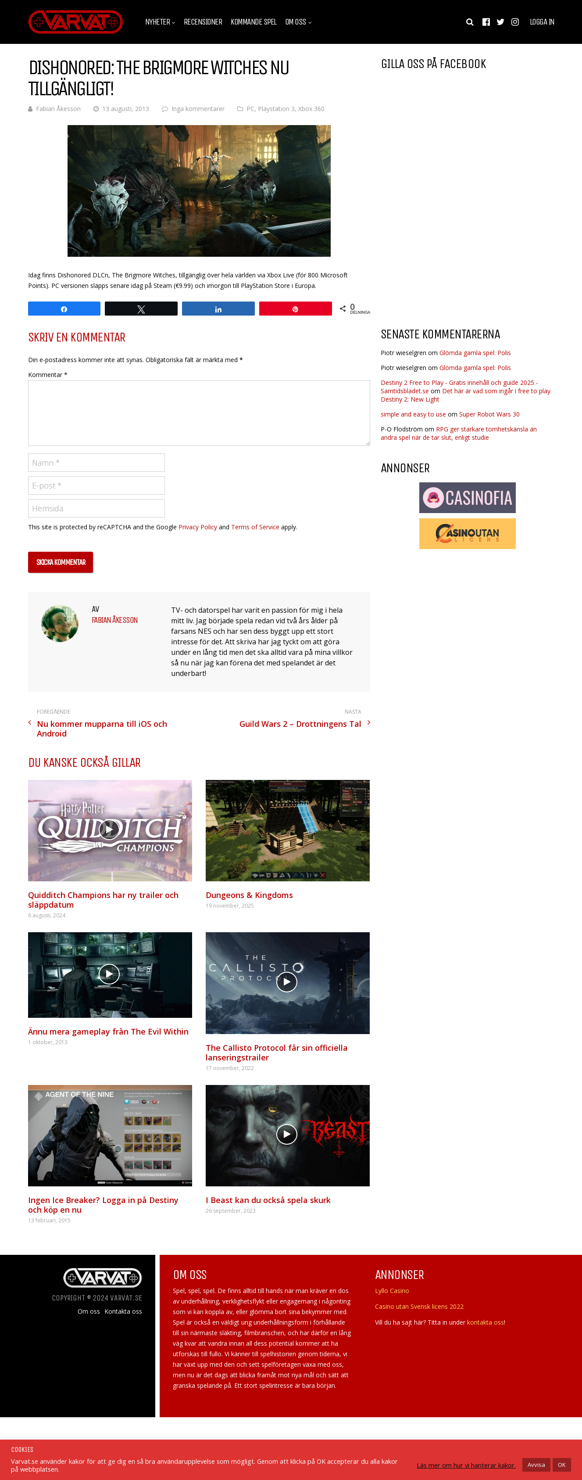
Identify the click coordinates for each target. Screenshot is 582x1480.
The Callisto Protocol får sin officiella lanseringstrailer (277, 1052)
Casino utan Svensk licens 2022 (419, 1306)
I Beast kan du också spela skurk (268, 1200)
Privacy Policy (198, 527)
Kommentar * (48, 374)
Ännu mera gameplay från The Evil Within (108, 1031)
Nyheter (157, 22)
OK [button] (562, 1465)
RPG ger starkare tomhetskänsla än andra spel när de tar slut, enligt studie (459, 433)
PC (250, 108)
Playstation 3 (276, 108)
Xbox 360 (311, 108)
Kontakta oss (123, 1311)
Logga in (542, 22)
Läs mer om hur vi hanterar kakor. (466, 1465)
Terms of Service (255, 527)
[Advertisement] (454, 249)
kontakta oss (485, 1322)
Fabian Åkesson (58, 108)
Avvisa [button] (536, 1465)
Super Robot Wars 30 (489, 414)
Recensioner (203, 22)
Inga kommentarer (198, 108)
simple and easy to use (413, 414)
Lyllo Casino (392, 1290)
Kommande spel (253, 22)
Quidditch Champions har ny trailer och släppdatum (103, 900)
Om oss (295, 22)
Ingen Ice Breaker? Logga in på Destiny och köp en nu (103, 1205)
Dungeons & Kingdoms (249, 895)
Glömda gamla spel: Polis (475, 352)
